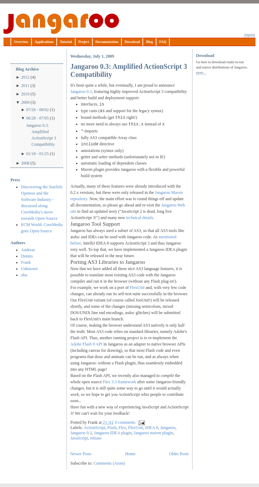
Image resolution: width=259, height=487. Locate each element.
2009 (25, 102)
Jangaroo (61, 24)
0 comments (125, 422)
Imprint (249, 35)
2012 (25, 77)
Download (132, 42)
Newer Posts (80, 453)
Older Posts (179, 453)
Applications (44, 42)
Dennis (27, 256)
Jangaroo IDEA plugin (113, 432)
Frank (26, 262)
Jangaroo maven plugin (153, 432)
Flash (112, 427)
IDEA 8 (151, 427)
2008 (25, 163)
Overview (21, 42)
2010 (25, 94)
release (96, 438)
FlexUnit (137, 287)
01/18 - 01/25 (37, 153)
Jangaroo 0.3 (81, 91)
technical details (139, 217)
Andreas (28, 249)
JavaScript (79, 438)
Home (130, 453)
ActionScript (94, 427)
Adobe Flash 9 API (86, 344)
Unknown (29, 268)
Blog (149, 42)
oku (24, 274)
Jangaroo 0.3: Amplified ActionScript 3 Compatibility (41, 135)
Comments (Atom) (109, 463)
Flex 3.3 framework (119, 381)
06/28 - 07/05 (37, 118)
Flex (122, 427)
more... (201, 72)
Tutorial (66, 42)
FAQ (162, 42)
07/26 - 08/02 (37, 109)
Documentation (107, 42)
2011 (25, 85)
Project (83, 42)
